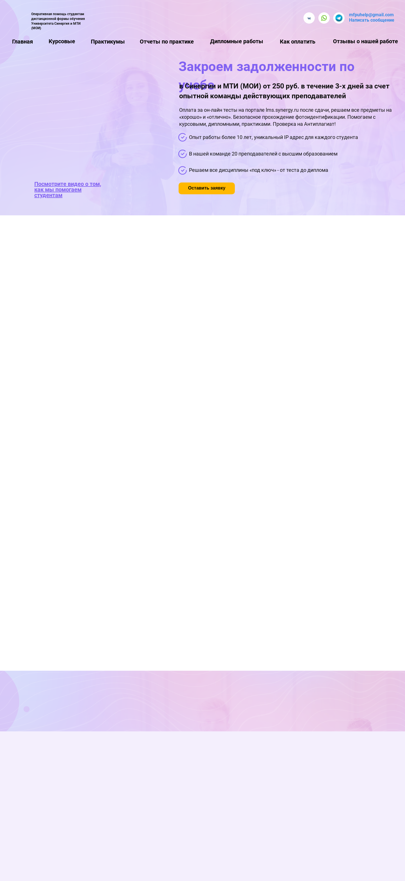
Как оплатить (297, 41)
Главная (22, 41)
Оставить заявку (207, 188)
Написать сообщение (371, 20)
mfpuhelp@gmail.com (371, 14)
